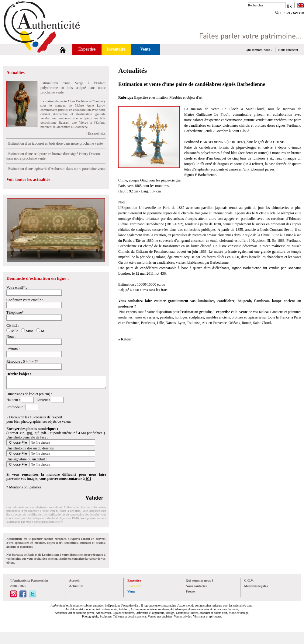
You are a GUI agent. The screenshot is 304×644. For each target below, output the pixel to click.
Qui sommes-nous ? (259, 49)
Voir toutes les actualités (28, 179)
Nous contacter (288, 49)
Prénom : (13, 349)
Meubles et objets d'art (185, 97)
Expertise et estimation (151, 97)
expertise (222, 312)
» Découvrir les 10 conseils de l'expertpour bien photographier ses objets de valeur (38, 419)
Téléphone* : (16, 312)
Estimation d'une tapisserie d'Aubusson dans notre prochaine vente (55, 169)
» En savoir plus (95, 133)
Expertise (87, 49)
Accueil (74, 580)
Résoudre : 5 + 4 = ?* (22, 361)
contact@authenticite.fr (48, 521)
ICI (88, 479)
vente (243, 312)
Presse (190, 591)
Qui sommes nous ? (199, 580)
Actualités (15, 72)
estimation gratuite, (197, 312)
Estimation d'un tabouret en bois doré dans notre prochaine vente (54, 143)
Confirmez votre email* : (24, 300)
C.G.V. (249, 580)
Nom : (11, 336)
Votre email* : (16, 287)
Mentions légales (256, 586)
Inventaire (116, 49)
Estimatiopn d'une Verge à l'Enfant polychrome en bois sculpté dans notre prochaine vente (72, 87)
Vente (145, 49)
